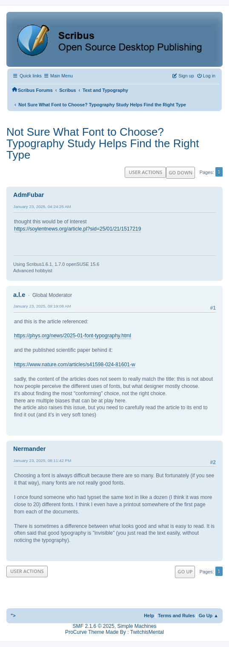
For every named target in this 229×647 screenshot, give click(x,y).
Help (149, 615)
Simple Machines (136, 626)
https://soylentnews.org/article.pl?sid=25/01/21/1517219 (77, 229)
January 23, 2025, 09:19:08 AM (42, 306)
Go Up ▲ (208, 615)
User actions (145, 172)
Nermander (29, 448)
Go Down (180, 172)
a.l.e (19, 294)
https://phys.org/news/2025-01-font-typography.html (72, 336)
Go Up (184, 571)
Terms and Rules (176, 615)
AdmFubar (28, 194)
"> (13, 615)
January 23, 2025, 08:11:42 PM (42, 460)
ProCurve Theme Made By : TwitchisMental (114, 632)
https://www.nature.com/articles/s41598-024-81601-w (74, 365)
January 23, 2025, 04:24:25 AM (42, 206)
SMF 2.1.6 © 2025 (93, 626)
